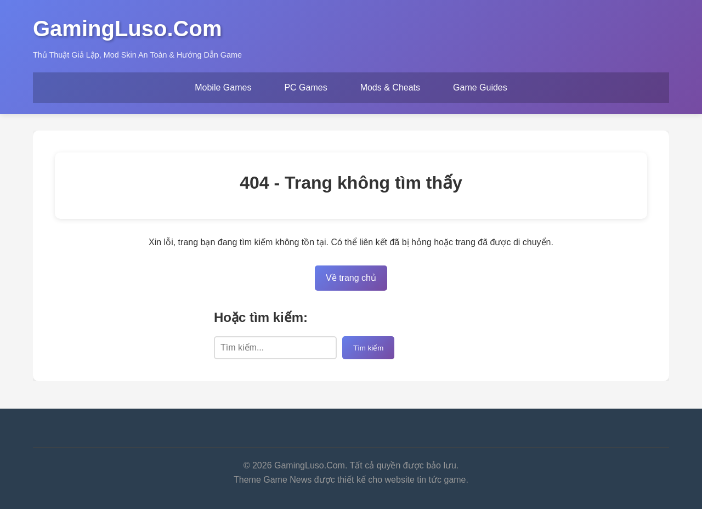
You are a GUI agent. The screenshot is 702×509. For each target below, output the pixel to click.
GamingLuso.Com (127, 28)
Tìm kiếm (368, 348)
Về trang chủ (351, 277)
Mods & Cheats (390, 87)
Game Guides (480, 87)
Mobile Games (223, 87)
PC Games (305, 87)
